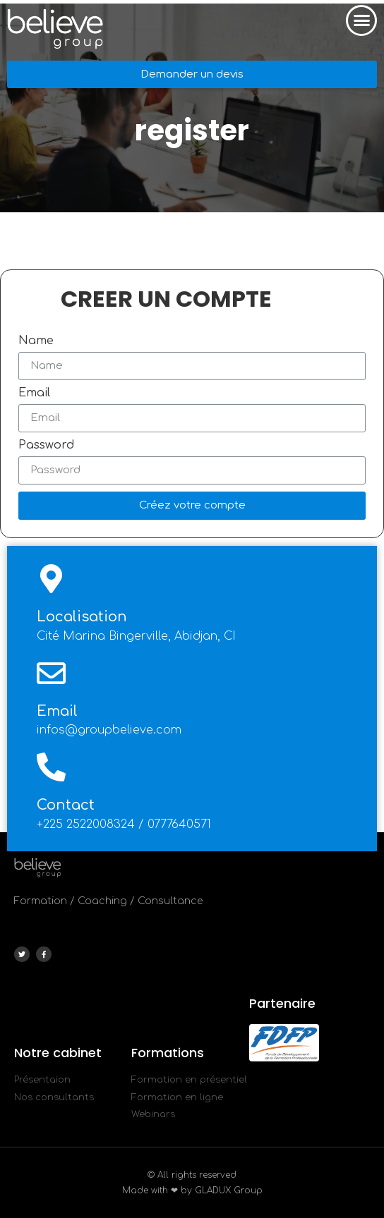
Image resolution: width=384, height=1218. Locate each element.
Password (46, 445)
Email (34, 392)
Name (36, 340)
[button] (361, 20)
